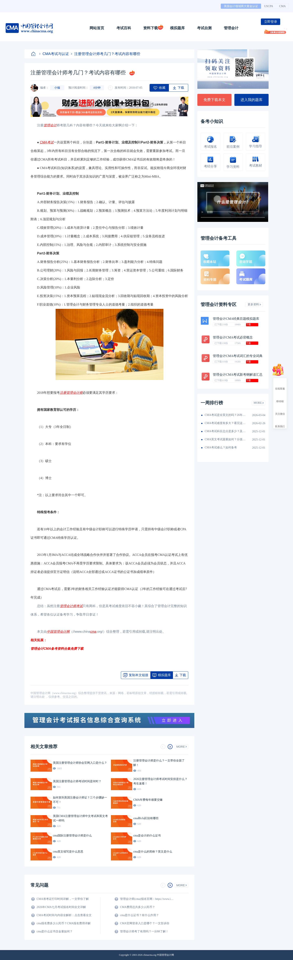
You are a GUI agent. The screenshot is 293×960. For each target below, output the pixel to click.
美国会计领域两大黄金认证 (241, 6)
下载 (248, 324)
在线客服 (280, 385)
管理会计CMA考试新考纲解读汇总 (237, 374)
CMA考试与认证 (54, 54)
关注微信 (280, 410)
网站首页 (97, 28)
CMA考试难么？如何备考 (221, 447)
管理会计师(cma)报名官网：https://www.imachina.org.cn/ (147, 898)
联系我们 (280, 423)
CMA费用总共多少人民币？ (137, 907)
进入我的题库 (251, 100)
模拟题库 (177, 28)
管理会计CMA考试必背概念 (233, 337)
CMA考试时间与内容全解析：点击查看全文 (64, 915)
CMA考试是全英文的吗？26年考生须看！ (225, 415)
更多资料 (254, 304)
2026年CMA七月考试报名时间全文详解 (61, 907)
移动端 (280, 397)
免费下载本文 (214, 100)
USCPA (268, 6)
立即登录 (270, 21)
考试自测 (204, 28)
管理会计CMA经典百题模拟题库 (236, 318)
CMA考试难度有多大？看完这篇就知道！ (225, 423)
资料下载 (150, 28)
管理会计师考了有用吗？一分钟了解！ (144, 931)
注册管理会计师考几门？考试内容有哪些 (105, 54)
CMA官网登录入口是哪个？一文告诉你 (144, 923)
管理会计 (231, 28)
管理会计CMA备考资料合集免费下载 (57, 648)
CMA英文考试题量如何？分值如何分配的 (225, 439)
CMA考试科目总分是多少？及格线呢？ (225, 431)
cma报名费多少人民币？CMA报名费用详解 (64, 923)
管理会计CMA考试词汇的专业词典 (237, 356)
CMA (282, 6)
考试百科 (123, 28)
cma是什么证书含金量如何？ (55, 931)
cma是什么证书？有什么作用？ (139, 915)
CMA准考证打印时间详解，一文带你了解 (63, 898)
